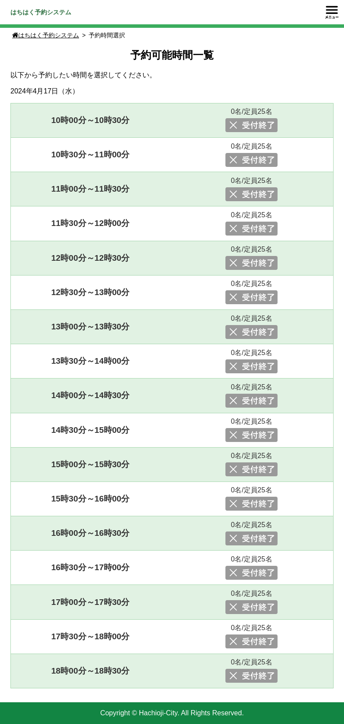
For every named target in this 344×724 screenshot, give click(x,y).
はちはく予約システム (40, 12)
